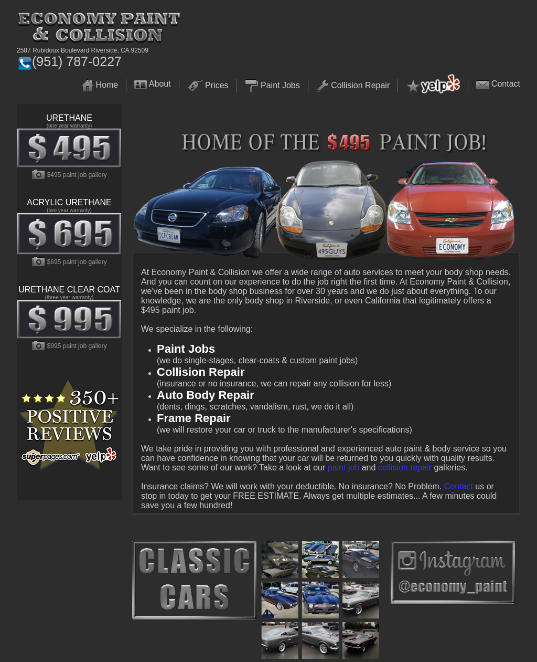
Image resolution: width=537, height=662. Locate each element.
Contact (505, 83)
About (160, 83)
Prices (216, 85)
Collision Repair (360, 85)
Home (107, 84)
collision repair (405, 467)
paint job (344, 467)
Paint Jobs (280, 85)
